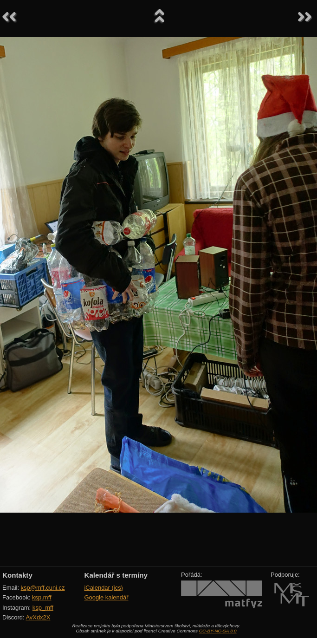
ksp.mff (42, 597)
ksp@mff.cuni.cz (43, 587)
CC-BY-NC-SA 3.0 (218, 630)
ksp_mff (42, 607)
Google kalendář (106, 597)
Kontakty (17, 575)
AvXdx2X (38, 617)
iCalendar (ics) (103, 587)
